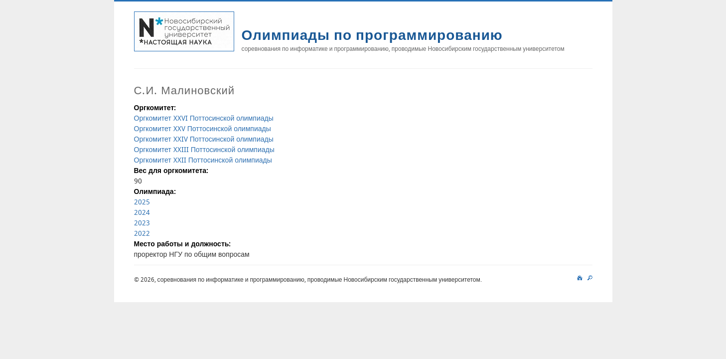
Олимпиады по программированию (372, 34)
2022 (142, 233)
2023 (142, 222)
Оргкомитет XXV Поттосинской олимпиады (202, 128)
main (579, 276)
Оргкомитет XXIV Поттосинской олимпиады (204, 139)
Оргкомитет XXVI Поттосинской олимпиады (204, 118)
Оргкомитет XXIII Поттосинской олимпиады (204, 149)
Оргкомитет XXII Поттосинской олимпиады (203, 160)
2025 (142, 201)
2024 (142, 212)
